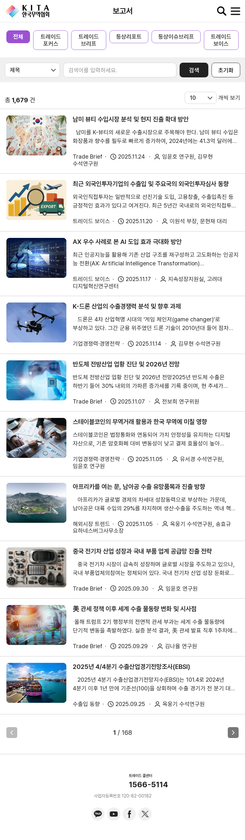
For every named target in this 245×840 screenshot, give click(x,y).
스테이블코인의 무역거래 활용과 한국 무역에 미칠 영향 (140, 422)
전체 (18, 36)
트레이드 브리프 (88, 40)
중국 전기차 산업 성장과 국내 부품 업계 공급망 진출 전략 (142, 551)
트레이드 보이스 (221, 40)
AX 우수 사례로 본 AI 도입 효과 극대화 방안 (127, 242)
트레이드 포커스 (51, 40)
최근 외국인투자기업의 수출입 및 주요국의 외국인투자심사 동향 (151, 184)
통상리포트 (129, 36)
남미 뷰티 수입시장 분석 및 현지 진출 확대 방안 (131, 119)
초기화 (226, 70)
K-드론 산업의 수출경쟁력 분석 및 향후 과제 (127, 306)
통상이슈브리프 (176, 36)
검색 (194, 70)
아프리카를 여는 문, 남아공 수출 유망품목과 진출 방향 (139, 487)
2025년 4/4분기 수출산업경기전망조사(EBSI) (131, 667)
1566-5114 (148, 784)
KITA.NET (27, 11)
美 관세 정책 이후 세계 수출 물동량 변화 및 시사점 (135, 609)
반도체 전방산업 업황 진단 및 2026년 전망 (126, 364)
